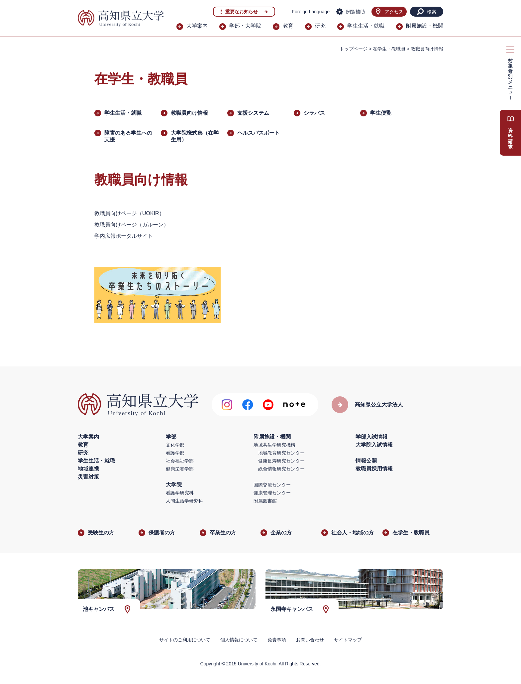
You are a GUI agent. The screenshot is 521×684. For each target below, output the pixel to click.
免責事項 (276, 639)
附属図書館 (265, 500)
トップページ (353, 49)
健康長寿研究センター (281, 461)
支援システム (253, 113)
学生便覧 (380, 113)
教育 (288, 26)
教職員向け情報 (189, 113)
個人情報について (239, 639)
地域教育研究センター (281, 453)
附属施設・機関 (424, 26)
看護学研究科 (180, 492)
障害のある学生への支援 (128, 136)
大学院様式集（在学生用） (195, 136)
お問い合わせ (310, 639)
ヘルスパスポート (258, 133)
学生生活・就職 (365, 26)
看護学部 (175, 453)
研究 (320, 26)
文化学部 (175, 445)
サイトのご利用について (184, 639)
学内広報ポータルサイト (123, 236)
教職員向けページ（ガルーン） (131, 224)
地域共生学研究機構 (274, 445)
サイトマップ (348, 639)
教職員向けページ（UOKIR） (129, 213)
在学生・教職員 (389, 49)
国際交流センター (272, 484)
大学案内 (197, 26)
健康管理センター (272, 492)
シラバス (314, 113)
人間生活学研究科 (184, 500)
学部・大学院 (245, 26)
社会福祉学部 (180, 461)
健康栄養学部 (180, 469)
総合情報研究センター (281, 469)
